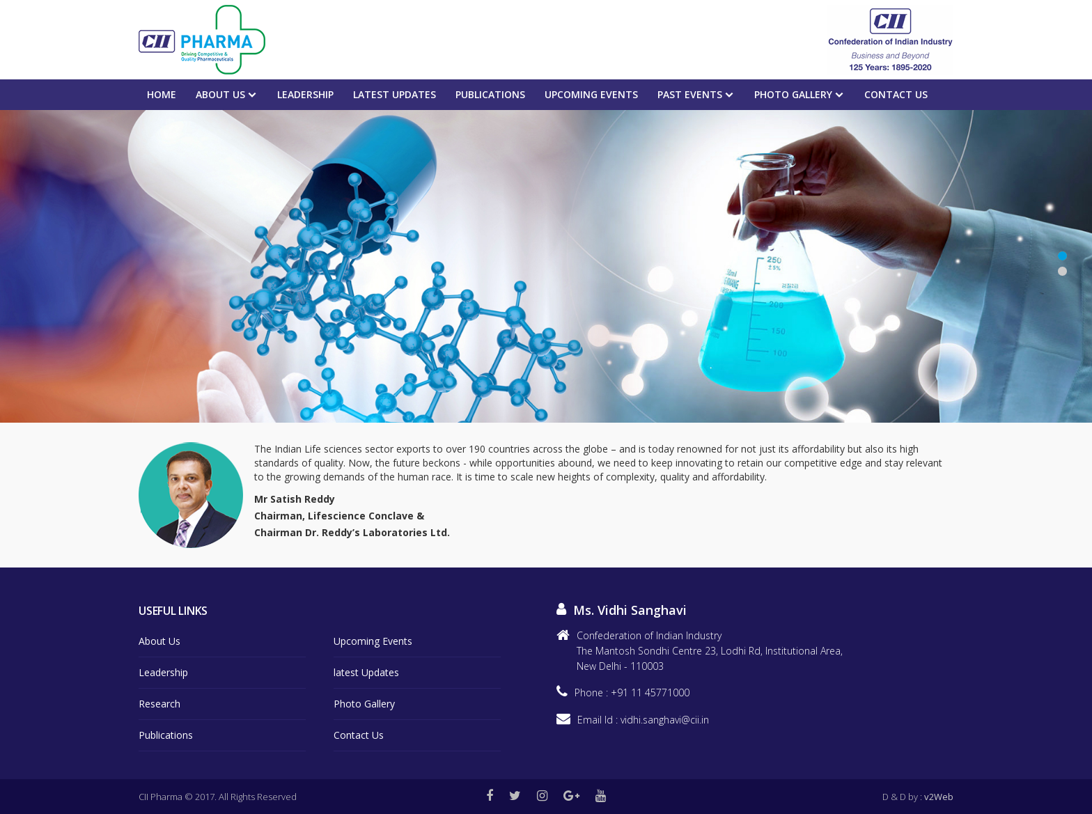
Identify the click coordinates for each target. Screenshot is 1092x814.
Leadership (305, 94)
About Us (220, 94)
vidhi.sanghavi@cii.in (665, 719)
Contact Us (896, 94)
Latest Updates (394, 94)
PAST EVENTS (689, 94)
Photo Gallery (793, 94)
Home (161, 94)
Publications (490, 94)
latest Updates (366, 672)
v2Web (938, 796)
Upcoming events (591, 94)
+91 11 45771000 (650, 692)
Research (159, 703)
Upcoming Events (373, 641)
